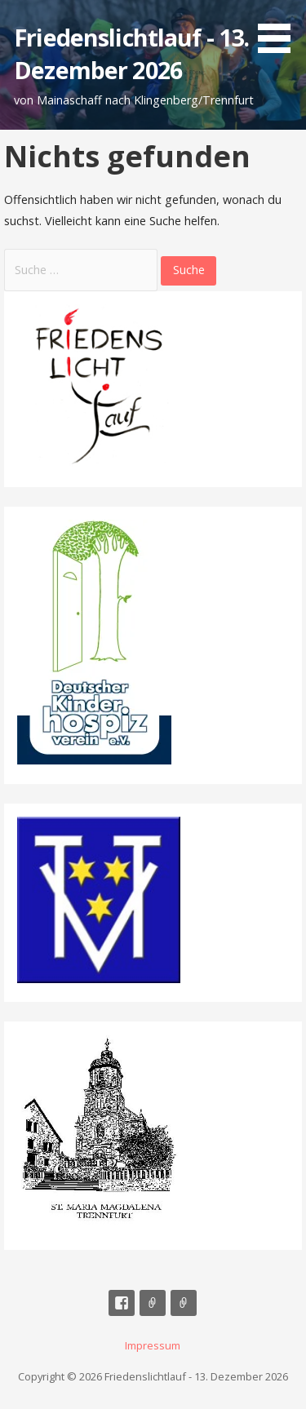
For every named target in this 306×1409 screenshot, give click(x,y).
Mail (153, 1303)
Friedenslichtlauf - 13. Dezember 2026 (131, 53)
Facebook (122, 1303)
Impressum (184, 1303)
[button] (280, 29)
